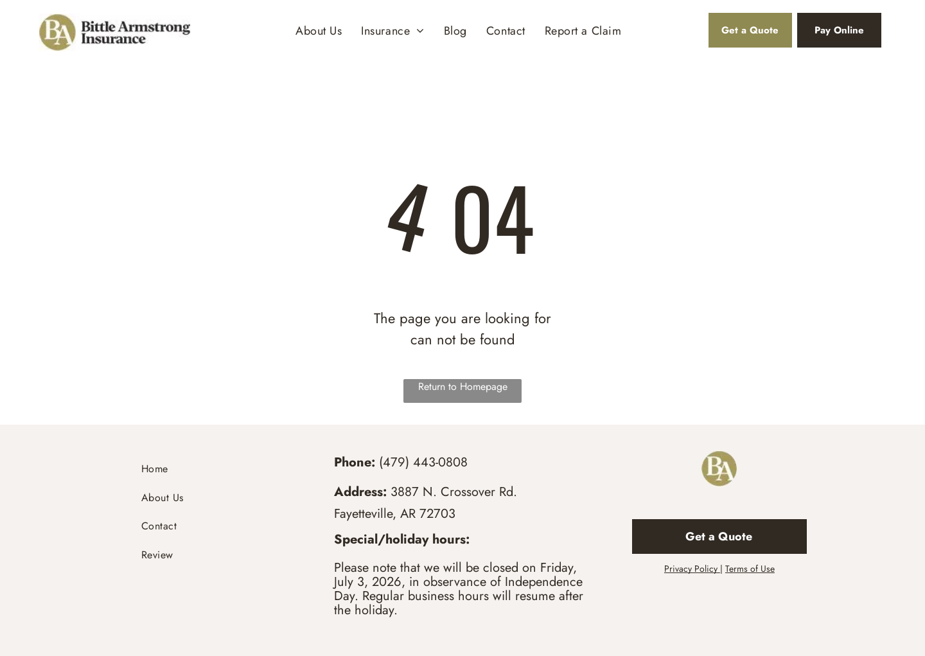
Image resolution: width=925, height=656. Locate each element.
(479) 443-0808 (423, 462)
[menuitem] (318, 31)
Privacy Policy (691, 568)
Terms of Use (750, 568)
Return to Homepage (462, 386)
